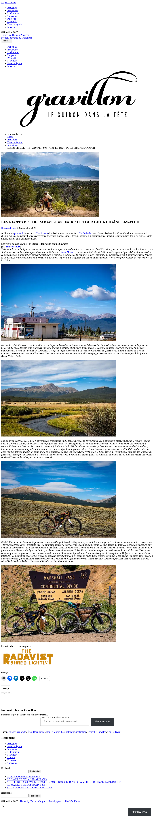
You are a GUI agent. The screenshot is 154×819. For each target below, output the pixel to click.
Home (10, 137)
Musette (11, 27)
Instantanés (12, 10)
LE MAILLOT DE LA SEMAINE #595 (27, 779)
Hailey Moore (13, 246)
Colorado (21, 732)
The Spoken (42, 233)
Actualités (12, 7)
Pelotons (11, 18)
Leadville (92, 732)
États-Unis (32, 732)
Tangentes (12, 16)
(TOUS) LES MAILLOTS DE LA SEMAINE (29, 787)
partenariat (19, 233)
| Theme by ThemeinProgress (33, 801)
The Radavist (113, 732)
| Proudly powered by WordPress (64, 801)
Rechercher (6, 768)
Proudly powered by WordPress (16, 37)
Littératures (13, 13)
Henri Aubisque (9, 228)
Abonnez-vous (102, 721)
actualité (12, 732)
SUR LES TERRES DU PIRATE (23, 776)
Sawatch (102, 732)
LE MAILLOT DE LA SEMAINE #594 (27, 785)
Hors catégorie (14, 24)
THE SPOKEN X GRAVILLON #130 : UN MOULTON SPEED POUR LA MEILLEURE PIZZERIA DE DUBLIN (64, 782)
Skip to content (8, 2)
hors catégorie (68, 732)
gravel (42, 732)
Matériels (12, 21)
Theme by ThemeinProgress (15, 35)
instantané (81, 732)
